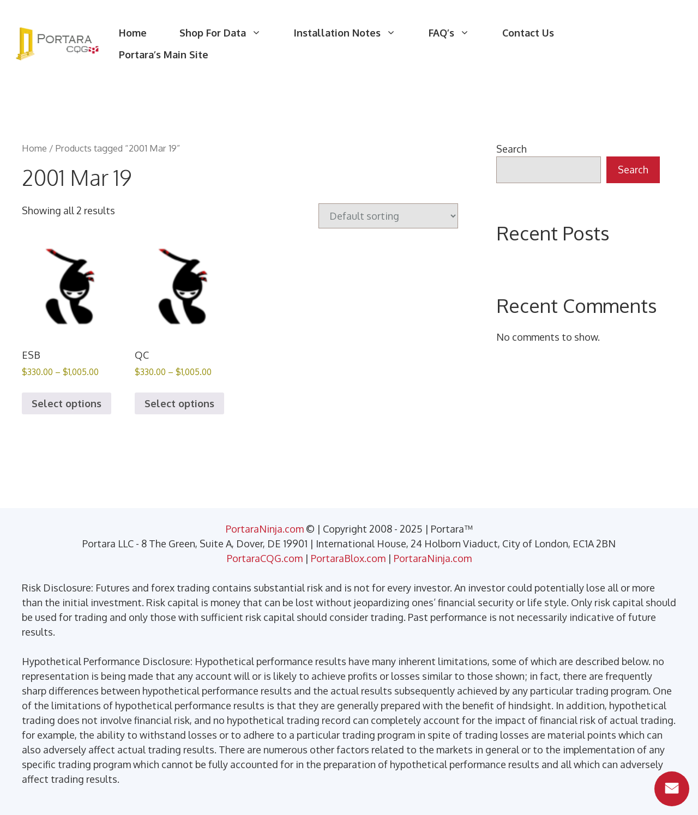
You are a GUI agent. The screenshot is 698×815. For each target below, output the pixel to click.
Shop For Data (228, 33)
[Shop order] (388, 215)
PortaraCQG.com (265, 558)
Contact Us (528, 33)
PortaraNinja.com (265, 529)
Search (511, 149)
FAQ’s (457, 33)
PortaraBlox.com (348, 558)
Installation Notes (353, 33)
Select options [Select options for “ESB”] (66, 403)
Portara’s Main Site (163, 55)
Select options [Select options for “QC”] (179, 403)
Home (133, 33)
